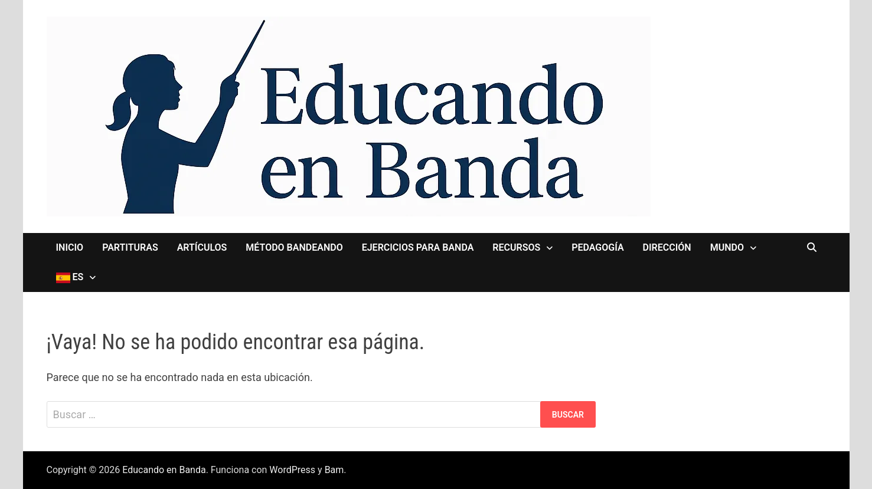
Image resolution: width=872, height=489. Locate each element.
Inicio (70, 247)
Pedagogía (597, 247)
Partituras (130, 247)
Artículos (202, 247)
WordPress (292, 469)
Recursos (516, 247)
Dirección (667, 247)
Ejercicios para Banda (418, 247)
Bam (334, 469)
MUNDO (727, 247)
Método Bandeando (294, 247)
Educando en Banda (163, 469)
